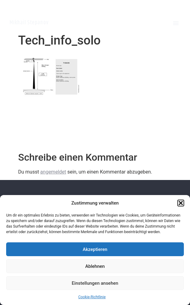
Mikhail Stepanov (29, 22)
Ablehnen (95, 266)
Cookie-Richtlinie (91, 297)
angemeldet (53, 172)
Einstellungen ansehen (95, 283)
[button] (181, 203)
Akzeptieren (95, 249)
